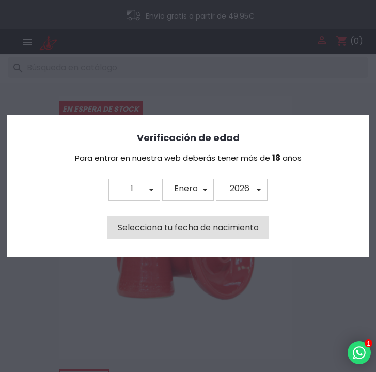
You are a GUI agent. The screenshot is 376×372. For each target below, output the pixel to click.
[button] (134, 190)
